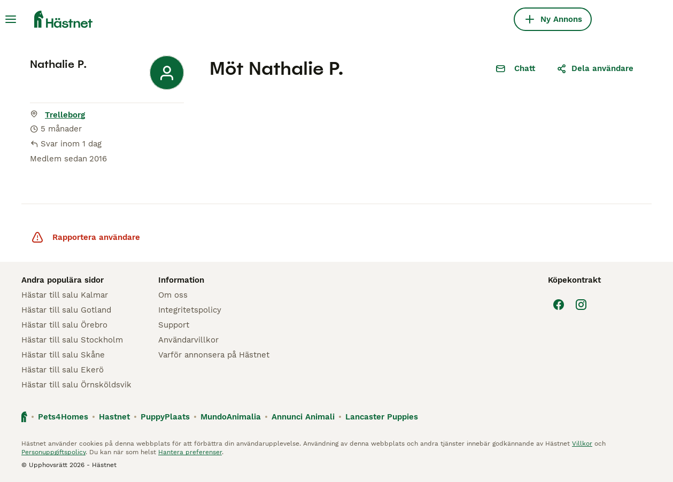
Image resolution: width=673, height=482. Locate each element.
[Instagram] (581, 304)
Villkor (582, 443)
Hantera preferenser (190, 452)
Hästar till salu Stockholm (72, 340)
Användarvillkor (188, 340)
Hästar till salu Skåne (63, 355)
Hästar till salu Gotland (66, 310)
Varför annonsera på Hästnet (213, 355)
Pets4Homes (63, 417)
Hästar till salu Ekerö (62, 370)
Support (173, 325)
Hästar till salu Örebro (64, 325)
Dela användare (594, 68)
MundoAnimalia (230, 417)
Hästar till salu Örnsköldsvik (76, 385)
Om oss (173, 295)
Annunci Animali (303, 417)
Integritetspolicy (189, 310)
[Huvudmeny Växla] (10, 19)
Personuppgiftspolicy (53, 452)
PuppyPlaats (165, 417)
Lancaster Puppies (381, 417)
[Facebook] (558, 304)
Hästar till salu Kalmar (64, 295)
